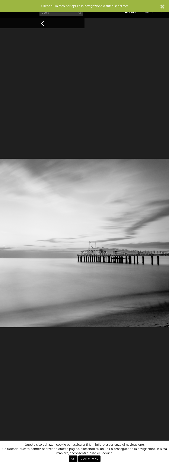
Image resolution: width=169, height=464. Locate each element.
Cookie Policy (89, 458)
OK (73, 458)
